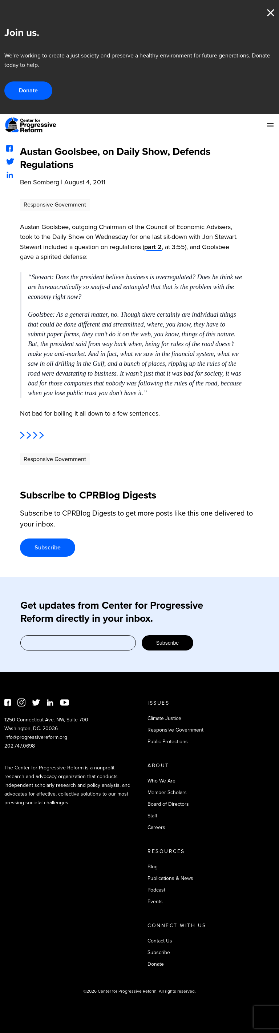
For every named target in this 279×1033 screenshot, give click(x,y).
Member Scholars (167, 792)
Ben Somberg (39, 182)
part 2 (153, 246)
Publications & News (170, 878)
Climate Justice (164, 718)
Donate (28, 90)
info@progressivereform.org (35, 737)
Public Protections (167, 741)
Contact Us (159, 941)
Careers (156, 827)
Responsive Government (55, 204)
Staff (152, 816)
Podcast (156, 890)
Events (155, 901)
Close (271, 13)
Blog (152, 866)
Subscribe (48, 547)
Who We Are (161, 781)
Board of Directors (168, 804)
